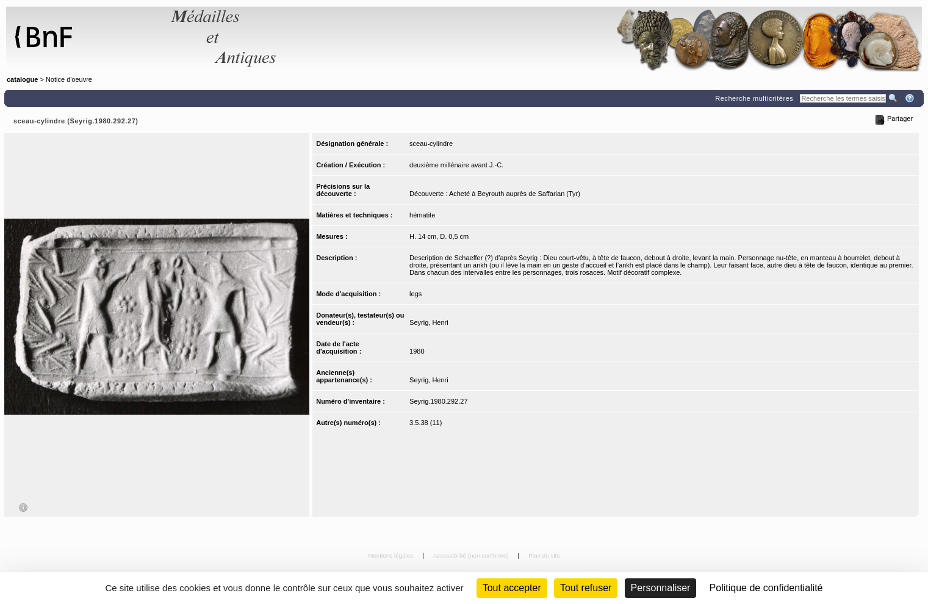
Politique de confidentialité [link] (766, 588)
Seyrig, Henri (428, 322)
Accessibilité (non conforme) (472, 555)
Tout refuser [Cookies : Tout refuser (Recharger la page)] (585, 588)
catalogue (22, 79)
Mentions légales (391, 555)
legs (415, 293)
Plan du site (544, 555)
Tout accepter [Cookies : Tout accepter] (512, 588)
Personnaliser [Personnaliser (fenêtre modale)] (661, 588)
